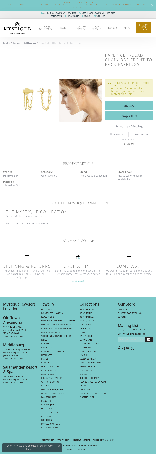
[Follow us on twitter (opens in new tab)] (132, 348)
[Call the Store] (11, 333)
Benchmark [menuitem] (86, 313)
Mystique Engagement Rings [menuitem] (56, 324)
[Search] (86, 16)
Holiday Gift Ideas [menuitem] (50, 366)
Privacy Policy (63, 440)
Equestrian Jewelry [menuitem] (51, 378)
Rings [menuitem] (44, 339)
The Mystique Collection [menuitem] (93, 393)
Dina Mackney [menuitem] (87, 316)
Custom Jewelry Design (130, 313)
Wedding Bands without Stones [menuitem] (58, 320)
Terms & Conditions (81, 440)
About (127, 27)
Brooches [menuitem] (46, 420)
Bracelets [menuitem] (46, 347)
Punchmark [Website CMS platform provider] (83, 450)
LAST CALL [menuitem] (46, 385)
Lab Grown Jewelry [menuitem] (51, 332)
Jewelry (65, 27)
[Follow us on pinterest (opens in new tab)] (127, 348)
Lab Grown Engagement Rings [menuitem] (57, 328)
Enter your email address (131, 333)
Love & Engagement (45, 28)
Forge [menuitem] (83, 332)
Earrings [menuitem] (46, 343)
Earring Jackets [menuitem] (49, 404)
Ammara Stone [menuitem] (87, 309)
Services (112, 27)
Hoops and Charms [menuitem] (90, 343)
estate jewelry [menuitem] (48, 370)
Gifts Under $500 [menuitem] (50, 381)
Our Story (123, 309)
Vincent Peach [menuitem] (87, 397)
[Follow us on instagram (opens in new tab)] (123, 348)
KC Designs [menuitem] (85, 347)
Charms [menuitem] (45, 362)
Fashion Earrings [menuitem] (50, 427)
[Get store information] (13, 336)
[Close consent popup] (59, 446)
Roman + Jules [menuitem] (87, 374)
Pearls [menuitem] (44, 358)
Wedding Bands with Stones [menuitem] (56, 336)
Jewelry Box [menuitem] (47, 316)
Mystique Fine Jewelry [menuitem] (52, 389)
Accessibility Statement (103, 440)
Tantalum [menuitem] (85, 389)
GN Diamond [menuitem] (86, 336)
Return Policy (48, 440)
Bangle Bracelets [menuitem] (50, 423)
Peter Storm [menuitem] (86, 370)
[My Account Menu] (72, 16)
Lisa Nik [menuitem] (83, 355)
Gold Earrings (30, 43)
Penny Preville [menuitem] (87, 366)
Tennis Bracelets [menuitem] (50, 412)
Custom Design (81, 28)
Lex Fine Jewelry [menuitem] (88, 351)
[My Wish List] (99, 16)
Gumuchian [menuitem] (86, 339)
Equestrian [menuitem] (86, 324)
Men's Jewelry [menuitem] (48, 374)
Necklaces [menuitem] (46, 355)
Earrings (17, 43)
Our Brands (96, 28)
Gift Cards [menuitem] (46, 408)
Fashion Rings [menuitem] (48, 397)
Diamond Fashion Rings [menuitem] (53, 393)
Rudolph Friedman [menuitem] (89, 378)
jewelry (6, 43)
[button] (78, 8)
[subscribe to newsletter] (149, 339)
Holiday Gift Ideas (143, 27)
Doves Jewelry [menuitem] (87, 320)
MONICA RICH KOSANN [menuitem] (52, 313)
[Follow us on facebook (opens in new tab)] (119, 348)
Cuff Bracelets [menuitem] (49, 416)
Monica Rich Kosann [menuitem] (90, 362)
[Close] (152, 5)
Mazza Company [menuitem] (88, 358)
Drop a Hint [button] (129, 116)
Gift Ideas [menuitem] (46, 309)
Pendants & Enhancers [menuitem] (53, 351)
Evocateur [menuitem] (85, 328)
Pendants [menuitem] (46, 400)
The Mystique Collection (93, 175)
